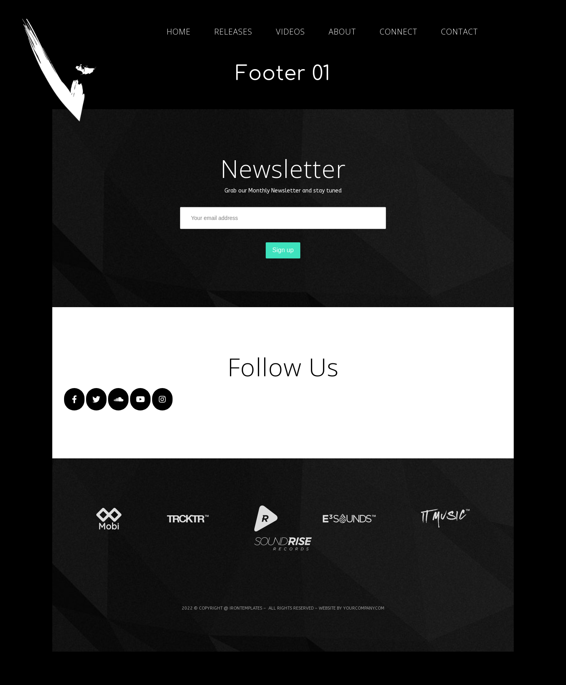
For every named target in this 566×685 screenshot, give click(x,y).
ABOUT (342, 31)
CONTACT (459, 31)
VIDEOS (290, 31)
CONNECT (398, 31)
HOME (179, 31)
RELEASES (233, 31)
